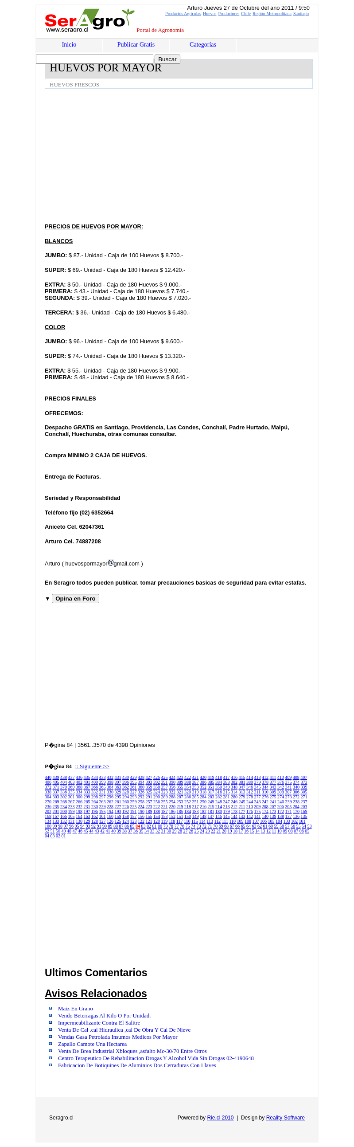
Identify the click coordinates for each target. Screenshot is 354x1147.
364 (110, 787)
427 (149, 777)
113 (209, 821)
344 (265, 787)
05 (307, 831)
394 (141, 782)
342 (280, 787)
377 (273, 782)
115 (194, 821)
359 (149, 787)
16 (246, 831)
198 (79, 811)
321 (180, 792)
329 (118, 792)
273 (288, 796)
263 (102, 801)
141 (257, 816)
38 (124, 831)
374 (296, 782)
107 (256, 821)
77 (177, 826)
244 (249, 801)
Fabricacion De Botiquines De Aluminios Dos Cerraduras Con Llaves (137, 1065)
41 (108, 831)
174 (265, 811)
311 (257, 792)
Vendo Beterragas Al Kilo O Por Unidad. (104, 1016)
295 (118, 796)
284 (203, 796)
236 (48, 806)
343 (273, 787)
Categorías (203, 44)
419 (211, 777)
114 (202, 821)
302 (63, 796)
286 (187, 796)
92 (93, 826)
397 (118, 782)
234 (63, 806)
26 (191, 831)
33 (152, 831)
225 (133, 806)
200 (63, 811)
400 (94, 782)
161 (102, 816)
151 (180, 816)
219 (180, 806)
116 (187, 821)
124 (125, 821)
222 (156, 806)
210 (249, 806)
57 (287, 826)
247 (226, 801)
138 (280, 816)
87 (121, 826)
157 (133, 816)
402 (79, 782)
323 (164, 792)
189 (149, 811)
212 (234, 806)
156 (141, 816)
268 (63, 801)
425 (164, 777)
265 (87, 801)
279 (242, 796)
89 (110, 826)
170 (296, 811)
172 (280, 811)
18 (235, 831)
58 (282, 826)
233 (71, 806)
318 (203, 792)
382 (234, 782)
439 (56, 777)
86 (126, 826)
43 (97, 831)
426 (156, 777)
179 (226, 811)
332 (94, 792)
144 (234, 816)
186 (172, 811)
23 (208, 831)
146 (218, 816)
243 (257, 801)
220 (172, 806)
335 (71, 792)
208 (265, 806)
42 (102, 831)
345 (257, 787)
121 (149, 821)
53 (309, 826)
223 (149, 806)
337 (56, 792)
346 (249, 787)
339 (304, 787)
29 (174, 831)
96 (71, 826)
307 (288, 792)
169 (304, 811)
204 (296, 806)
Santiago (301, 13)
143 (242, 816)
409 (288, 777)
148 (203, 816)
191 (133, 811)
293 (133, 796)
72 (204, 826)
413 (257, 777)
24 (202, 831)
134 (48, 821)
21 (219, 831)
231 (87, 806)
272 (296, 796)
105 (271, 821)
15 (252, 831)
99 (55, 826)
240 (280, 801)
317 (211, 792)
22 (213, 831)
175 (257, 811)
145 (226, 816)
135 (304, 816)
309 (272, 792)
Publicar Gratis (136, 44)
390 (172, 782)
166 (63, 816)
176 (249, 811)
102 (294, 821)
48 (69, 831)
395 (133, 782)
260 (125, 801)
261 (118, 801)
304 (48, 796)
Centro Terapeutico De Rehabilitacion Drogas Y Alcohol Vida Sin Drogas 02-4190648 (156, 1058)
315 (226, 792)
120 (156, 821)
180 (218, 811)
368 (79, 787)
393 (149, 782)
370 (63, 787)
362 (125, 787)
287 (180, 796)
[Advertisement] (199, 155)
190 (141, 811)
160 (110, 816)
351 (211, 787)
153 (164, 816)
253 (180, 801)
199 (71, 811)
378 (265, 782)
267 (71, 801)
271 (304, 796)
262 (110, 801)
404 (63, 782)
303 (56, 796)
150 (187, 816)
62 (259, 826)
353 (195, 787)
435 (87, 777)
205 (288, 806)
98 (60, 826)
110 (232, 821)
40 (113, 831)
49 (64, 831)
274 (280, 796)
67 (232, 826)
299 (87, 796)
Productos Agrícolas (183, 13)
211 (242, 806)
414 (249, 777)
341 (288, 787)
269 (56, 801)
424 (172, 777)
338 (48, 792)
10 (279, 831)
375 (288, 782)
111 (225, 821)
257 (149, 801)
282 (218, 796)
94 (82, 826)
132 (63, 821)
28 (180, 831)
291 (149, 796)
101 (302, 821)
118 (172, 821)
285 (195, 796)
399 (102, 782)
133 (56, 821)
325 (149, 792)
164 (79, 816)
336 (63, 792)
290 (156, 796)
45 (86, 831)
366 (94, 787)
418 (218, 777)
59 (276, 826)
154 (156, 816)
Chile (246, 13)
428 (141, 777)
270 (48, 801)
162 (94, 816)
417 (226, 777)
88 (115, 826)
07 (296, 831)
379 (257, 782)
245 (242, 801)
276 (265, 796)
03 (53, 835)
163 (87, 816)
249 (211, 801)
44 (91, 831)
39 (119, 831)
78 (171, 826)
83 (143, 826)
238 (296, 801)
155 (149, 816)
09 (285, 831)
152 (172, 816)
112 (217, 821)
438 (63, 777)
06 (302, 831)
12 (268, 831)
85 (132, 826)
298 (94, 796)
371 (56, 787)
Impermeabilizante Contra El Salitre (99, 1023)
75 (188, 826)
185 (180, 811)
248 (218, 801)
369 (71, 787)
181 (211, 811)
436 (79, 777)
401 (87, 782)
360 (141, 787)
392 (156, 782)
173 (273, 811)
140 (265, 816)
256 (156, 801)
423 (180, 777)
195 (102, 811)
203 (303, 806)
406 (48, 782)
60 (270, 826)
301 (71, 796)
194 (110, 811)
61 (265, 826)
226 (125, 806)
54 (304, 826)
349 (226, 787)
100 (48, 826)
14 (257, 831)
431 (118, 777)
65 (243, 826)
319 (195, 792)
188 (156, 811)
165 (71, 816)
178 (234, 811)
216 (203, 806)
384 (218, 782)
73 (199, 826)
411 (273, 777)
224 (141, 806)
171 (288, 811)
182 (203, 811)
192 (125, 811)
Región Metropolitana (272, 13)
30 (169, 831)
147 (211, 816)
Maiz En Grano (75, 1009)
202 (48, 811)
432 (110, 777)
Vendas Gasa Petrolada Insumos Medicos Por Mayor (117, 1037)
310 (265, 792)
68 (226, 826)
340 (296, 787)
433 (102, 777)
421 (195, 777)
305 (303, 792)
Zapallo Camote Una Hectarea (92, 1044)
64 (248, 826)
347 (242, 787)
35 (141, 831)
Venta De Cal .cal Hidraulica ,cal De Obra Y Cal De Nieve (124, 1030)
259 (133, 801)
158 (125, 816)
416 (234, 777)
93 (88, 826)
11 (274, 831)
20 (224, 831)
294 (125, 796)
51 (53, 831)
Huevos (210, 13)
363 (118, 787)
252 (187, 801)
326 (141, 792)
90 (104, 826)
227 (118, 806)
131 (71, 821)
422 (187, 777)
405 (56, 782)
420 (203, 777)
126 (110, 821)
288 (172, 796)
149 (195, 816)
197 (87, 811)
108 (248, 821)
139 (273, 816)
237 (304, 801)
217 (195, 806)
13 (263, 831)
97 (66, 826)
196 (94, 811)
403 (71, 782)
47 (75, 831)
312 (249, 792)
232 (79, 806)
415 (242, 777)
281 (226, 796)
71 (210, 826)
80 (160, 826)
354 (187, 787)
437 (71, 777)
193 (118, 811)
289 (164, 796)
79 (165, 826)
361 (133, 787)
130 (79, 821)
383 (226, 782)
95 (77, 826)
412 (265, 777)
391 (164, 782)
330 (110, 792)
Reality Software (285, 1118)
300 (79, 796)
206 (280, 806)
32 (158, 831)
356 (172, 787)
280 (234, 796)
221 (164, 806)
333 (87, 792)
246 (234, 801)
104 (279, 821)
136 (296, 816)
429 (133, 777)
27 (185, 831)
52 (47, 831)
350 (218, 787)
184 (187, 811)
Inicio (69, 44)
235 (56, 806)
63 (254, 826)
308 (280, 792)
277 (257, 796)
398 (110, 782)
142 (249, 816)
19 (230, 831)
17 (241, 831)
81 (154, 826)
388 (187, 782)
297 (102, 796)
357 (164, 787)
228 (110, 806)
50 (58, 831)
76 (182, 826)
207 (272, 806)
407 (303, 777)
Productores (229, 13)
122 (141, 821)
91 (99, 826)
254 (172, 801)
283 (211, 796)
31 (163, 831)
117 (179, 821)
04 (47, 835)
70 (215, 826)
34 (146, 831)
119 (164, 821)
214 (218, 806)
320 (187, 792)
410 (280, 777)
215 (211, 806)
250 (203, 801)
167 (56, 816)
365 (102, 787)
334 (79, 792)
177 (242, 811)
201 (56, 811)
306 (296, 792)
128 (94, 821)
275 (273, 796)
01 (64, 835)
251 (195, 801)
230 (94, 806)
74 (193, 826)
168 (48, 816)
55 (298, 826)
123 (133, 821)
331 (102, 792)
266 (79, 801)
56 (293, 826)
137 (288, 816)
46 (80, 831)
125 (118, 821)
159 (118, 816)
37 (130, 831)
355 (180, 787)
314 (234, 792)
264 (94, 801)
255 (164, 801)
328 (125, 792)
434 (94, 777)
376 (280, 782)
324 (156, 792)
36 (135, 831)
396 (125, 782)
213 (226, 806)
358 (156, 787)
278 (249, 796)
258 (141, 801)
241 (273, 801)
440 (48, 777)
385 (211, 782)
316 (218, 792)
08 (290, 831)
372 (48, 787)
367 (87, 787)
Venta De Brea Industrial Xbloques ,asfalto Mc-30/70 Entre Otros (132, 1051)
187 (164, 811)
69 (221, 826)
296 (110, 796)
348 (234, 787)
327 (133, 792)
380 (249, 782)
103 (287, 821)
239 (288, 801)
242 (265, 801)
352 (203, 787)
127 (102, 821)
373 (304, 782)
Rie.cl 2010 (220, 1118)
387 (195, 782)
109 (240, 821)
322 (172, 792)
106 (263, 821)
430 (125, 777)
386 (203, 782)
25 (197, 831)
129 (87, 821)
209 (257, 806)
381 (242, 782)
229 (102, 806)
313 (242, 792)
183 (195, 811)
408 (296, 777)
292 (141, 796)
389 (180, 782)
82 (149, 826)
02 (58, 835)
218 (187, 806)
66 (237, 826)
